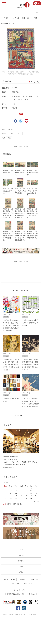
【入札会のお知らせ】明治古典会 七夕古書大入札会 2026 (30, 322)
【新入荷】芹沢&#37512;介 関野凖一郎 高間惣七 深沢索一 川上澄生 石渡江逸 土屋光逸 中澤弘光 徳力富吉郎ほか (11, 325)
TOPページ (21, 550)
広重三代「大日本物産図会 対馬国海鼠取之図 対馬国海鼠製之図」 (32, 213)
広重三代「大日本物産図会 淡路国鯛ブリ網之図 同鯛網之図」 (8, 236)
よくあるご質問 (14, 583)
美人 (19, 133)
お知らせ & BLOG (21, 290)
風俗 (12, 133)
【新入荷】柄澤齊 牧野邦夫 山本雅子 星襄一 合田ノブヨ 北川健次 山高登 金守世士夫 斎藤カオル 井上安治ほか (11, 365)
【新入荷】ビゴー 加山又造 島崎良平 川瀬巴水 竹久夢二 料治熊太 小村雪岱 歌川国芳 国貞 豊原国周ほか (30, 404)
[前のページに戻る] (7, 23)
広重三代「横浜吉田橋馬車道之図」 (20, 173)
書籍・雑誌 (25, 18)
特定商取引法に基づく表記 (15, 594)
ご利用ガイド (34, 579)
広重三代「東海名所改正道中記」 (8, 191)
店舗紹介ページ (8, 467)
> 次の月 (35, 502)
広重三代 (15, 92)
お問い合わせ (28, 583)
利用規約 (32, 594)
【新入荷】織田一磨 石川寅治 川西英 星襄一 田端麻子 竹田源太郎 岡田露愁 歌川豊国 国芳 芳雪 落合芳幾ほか (30, 365)
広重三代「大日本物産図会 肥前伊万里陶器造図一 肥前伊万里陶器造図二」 (20, 236)
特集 (35, 18)
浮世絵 (6, 18)
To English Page (34, 82)
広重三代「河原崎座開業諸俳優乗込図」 (32, 173)
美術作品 (16, 18)
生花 (9, 138)
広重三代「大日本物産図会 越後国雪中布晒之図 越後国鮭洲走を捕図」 (20, 213)
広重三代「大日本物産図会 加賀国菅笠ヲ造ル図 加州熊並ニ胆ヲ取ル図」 (8, 213)
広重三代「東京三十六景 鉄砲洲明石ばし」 (20, 191)
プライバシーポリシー (21, 590)
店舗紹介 (22, 579)
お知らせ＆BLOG (9, 579)
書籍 (21, 567)
